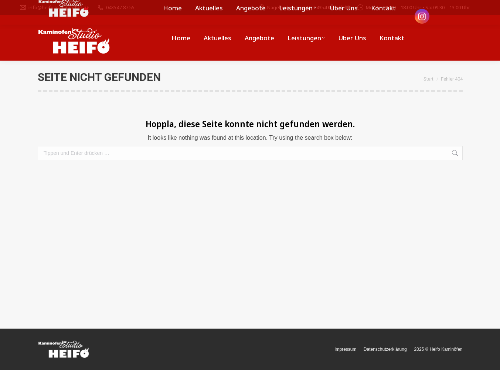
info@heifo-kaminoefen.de (54, 7)
